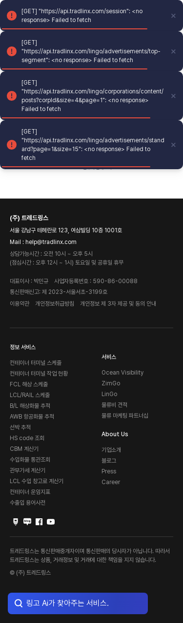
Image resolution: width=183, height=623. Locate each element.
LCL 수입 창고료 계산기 (36, 481)
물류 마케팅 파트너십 (125, 415)
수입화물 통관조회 (30, 459)
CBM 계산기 (24, 448)
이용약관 (19, 303)
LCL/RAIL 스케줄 (30, 395)
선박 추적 (20, 427)
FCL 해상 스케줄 (29, 384)
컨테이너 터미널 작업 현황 (39, 373)
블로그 (109, 460)
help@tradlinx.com (51, 242)
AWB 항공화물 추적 (32, 416)
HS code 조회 (27, 438)
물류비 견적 (114, 404)
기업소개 (111, 449)
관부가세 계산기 (27, 470)
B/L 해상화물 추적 (30, 405)
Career (111, 482)
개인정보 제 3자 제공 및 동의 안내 (118, 303)
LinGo (109, 394)
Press (109, 471)
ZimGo (111, 383)
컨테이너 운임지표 (30, 492)
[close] (173, 15)
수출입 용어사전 (27, 502)
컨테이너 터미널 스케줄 (35, 362)
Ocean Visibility (122, 372)
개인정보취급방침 (54, 303)
